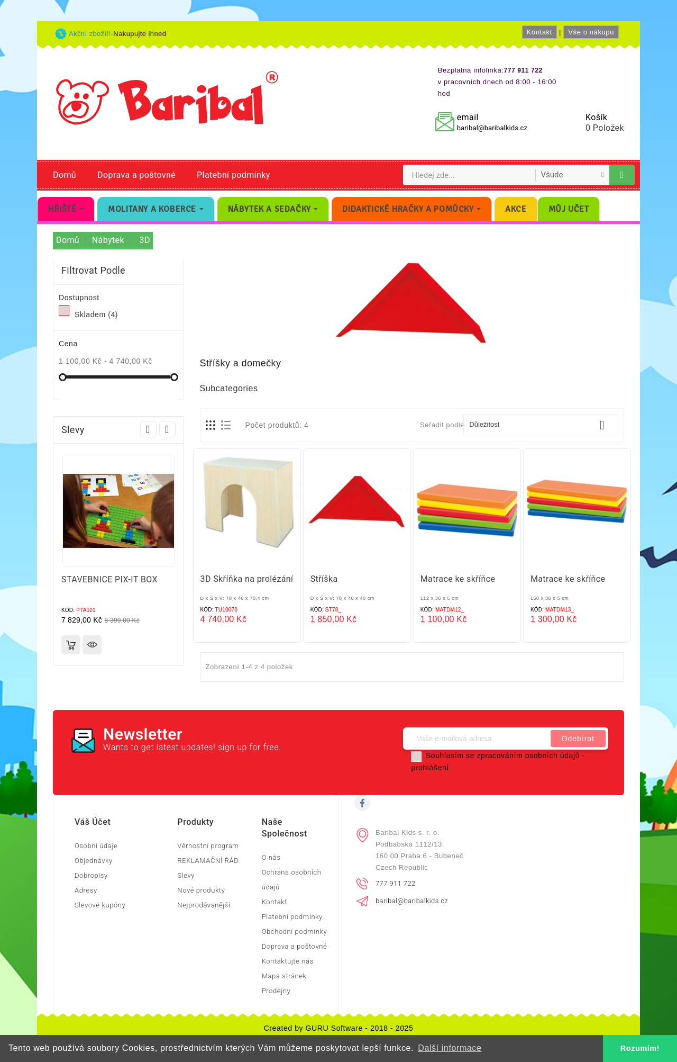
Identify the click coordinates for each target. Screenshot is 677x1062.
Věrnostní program (208, 846)
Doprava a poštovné (136, 175)
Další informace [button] (449, 1047)
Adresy (86, 890)
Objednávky (94, 861)
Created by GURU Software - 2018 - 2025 (339, 1028)
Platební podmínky (233, 175)
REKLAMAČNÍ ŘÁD (208, 861)
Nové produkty (201, 890)
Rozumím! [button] (640, 1048)
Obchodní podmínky (294, 931)
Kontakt (539, 32)
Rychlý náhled (92, 644)
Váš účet (93, 822)
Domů (64, 175)
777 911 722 (396, 883)
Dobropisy (91, 875)
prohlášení (430, 767)
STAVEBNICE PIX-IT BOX (109, 579)
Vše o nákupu (591, 32)
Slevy (186, 875)
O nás (271, 857)
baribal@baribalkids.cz (492, 128)
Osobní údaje (96, 846)
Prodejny (276, 991)
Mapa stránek (284, 976)
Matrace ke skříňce (458, 579)
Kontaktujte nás (288, 961)
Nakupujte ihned (139, 34)
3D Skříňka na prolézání (247, 579)
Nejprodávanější (203, 905)
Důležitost (540, 425)
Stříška (324, 579)
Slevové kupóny (100, 905)
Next (167, 429)
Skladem (96, 314)
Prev (148, 429)
